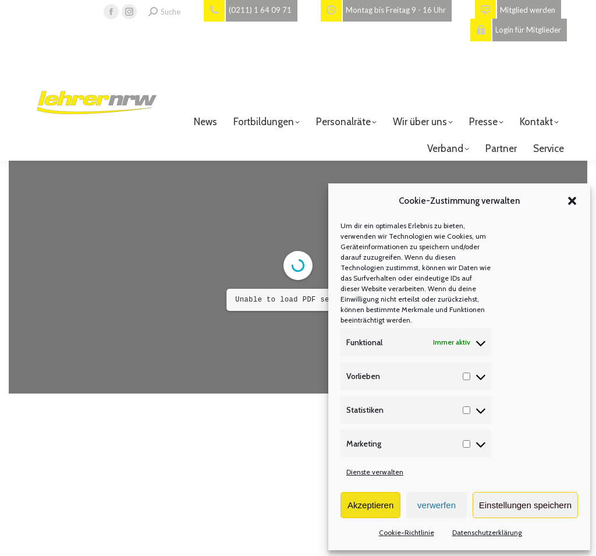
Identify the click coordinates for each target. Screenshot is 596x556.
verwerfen (436, 505)
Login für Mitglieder (515, 30)
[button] (572, 201)
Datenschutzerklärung (487, 532)
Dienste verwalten (374, 472)
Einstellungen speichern (525, 505)
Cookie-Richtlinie (406, 532)
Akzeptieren (370, 505)
